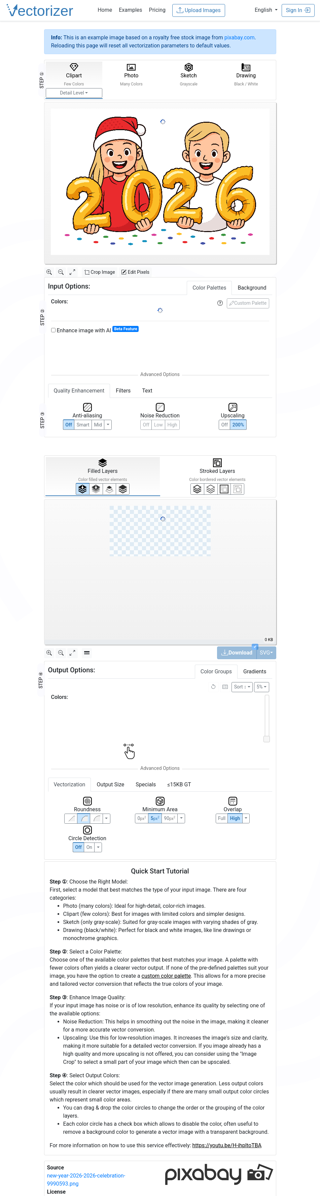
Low (158, 424)
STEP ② (42, 317)
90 (169, 818)
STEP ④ (40, 680)
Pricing (157, 10)
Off (78, 847)
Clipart (74, 74)
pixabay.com (239, 37)
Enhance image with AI (95, 330)
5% (259, 686)
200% (238, 424)
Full (221, 818)
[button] (266, 10)
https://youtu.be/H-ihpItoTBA (227, 1145)
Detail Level (72, 93)
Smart (83, 424)
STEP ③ (42, 420)
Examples (130, 10)
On (89, 847)
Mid (98, 424)
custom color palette (166, 976)
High (172, 424)
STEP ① (41, 80)
